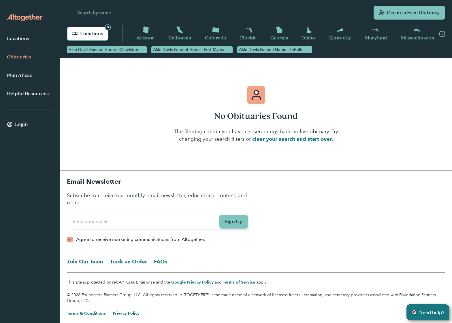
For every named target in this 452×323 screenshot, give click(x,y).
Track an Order (128, 262)
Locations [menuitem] (18, 38)
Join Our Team (85, 262)
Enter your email (91, 221)
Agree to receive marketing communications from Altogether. (140, 239)
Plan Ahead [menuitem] (20, 75)
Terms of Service (239, 282)
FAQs (160, 262)
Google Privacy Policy (192, 282)
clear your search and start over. (292, 139)
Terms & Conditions (86, 313)
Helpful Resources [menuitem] (28, 93)
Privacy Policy (126, 313)
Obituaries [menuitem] (19, 57)
